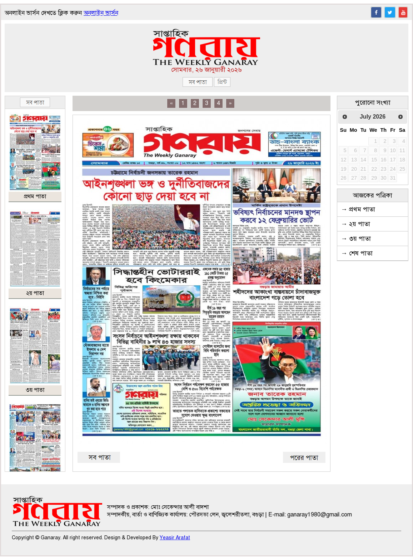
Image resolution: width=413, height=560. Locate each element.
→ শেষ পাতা (357, 253)
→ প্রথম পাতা (358, 209)
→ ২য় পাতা (355, 224)
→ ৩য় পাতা (356, 238)
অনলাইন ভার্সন (101, 13)
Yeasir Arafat (175, 538)
